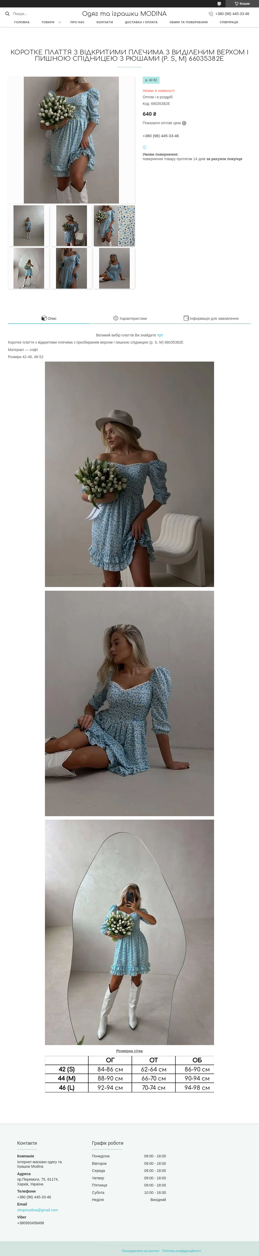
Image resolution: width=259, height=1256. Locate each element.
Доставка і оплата (141, 22)
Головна (22, 22)
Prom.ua (154, 1246)
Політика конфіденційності (181, 1251)
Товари (47, 22)
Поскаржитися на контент (140, 1251)
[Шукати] (7, 13)
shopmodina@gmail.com (37, 1210)
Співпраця (229, 22)
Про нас (77, 22)
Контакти (104, 22)
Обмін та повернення (189, 22)
